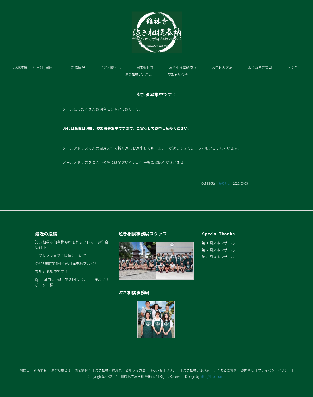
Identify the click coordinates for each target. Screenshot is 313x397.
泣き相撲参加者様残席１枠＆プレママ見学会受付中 (71, 244)
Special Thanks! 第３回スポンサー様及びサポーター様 (72, 282)
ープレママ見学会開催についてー (62, 255)
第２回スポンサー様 (218, 249)
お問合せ (294, 67)
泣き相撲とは (110, 67)
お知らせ (224, 183)
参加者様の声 (178, 74)
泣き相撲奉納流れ (182, 67)
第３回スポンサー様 (218, 256)
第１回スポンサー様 (218, 242)
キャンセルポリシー (164, 370)
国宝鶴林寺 (145, 67)
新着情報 (78, 67)
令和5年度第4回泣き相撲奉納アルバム (66, 263)
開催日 (25, 370)
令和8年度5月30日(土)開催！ (34, 67)
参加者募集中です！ (51, 271)
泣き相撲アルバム (138, 74)
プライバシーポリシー (274, 370)
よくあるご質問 (260, 67)
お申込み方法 (222, 67)
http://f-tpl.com (211, 376)
